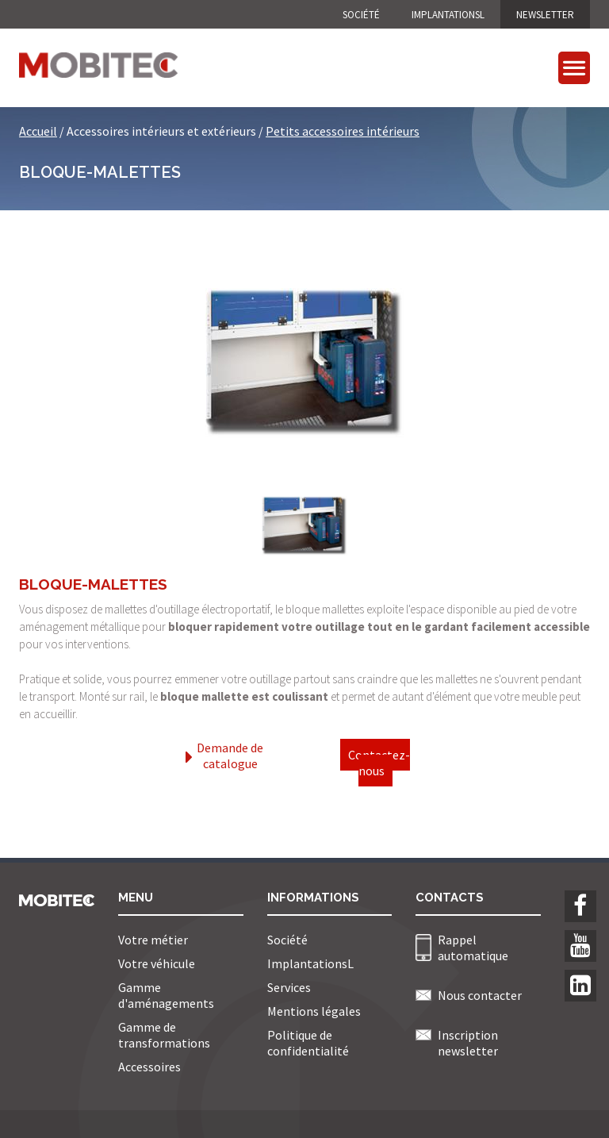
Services (289, 987)
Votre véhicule (156, 963)
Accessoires (149, 1067)
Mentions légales (314, 1011)
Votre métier (153, 940)
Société (361, 14)
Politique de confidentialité (308, 1043)
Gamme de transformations (164, 1035)
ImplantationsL (448, 14)
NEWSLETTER (545, 14)
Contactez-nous (379, 763)
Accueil (38, 131)
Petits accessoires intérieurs (342, 131)
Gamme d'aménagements (166, 995)
